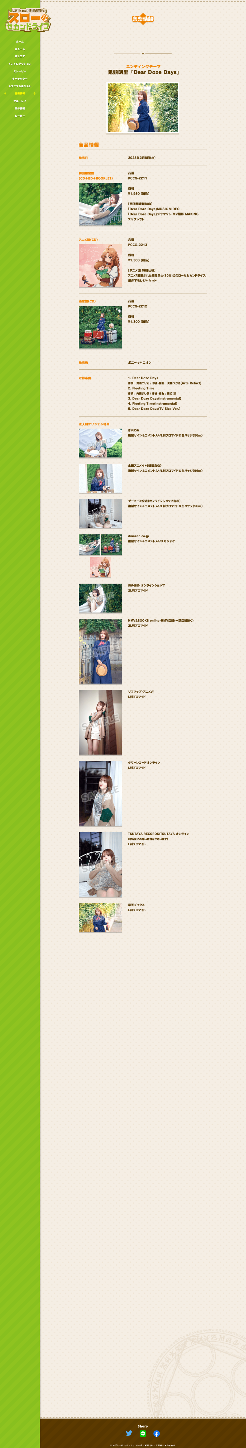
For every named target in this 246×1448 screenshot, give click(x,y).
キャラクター (20, 79)
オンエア (20, 56)
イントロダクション (20, 64)
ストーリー (20, 71)
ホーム (20, 41)
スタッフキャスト (20, 86)
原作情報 (20, 108)
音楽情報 (20, 93)
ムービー (20, 116)
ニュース (20, 49)
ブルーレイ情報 (20, 101)
